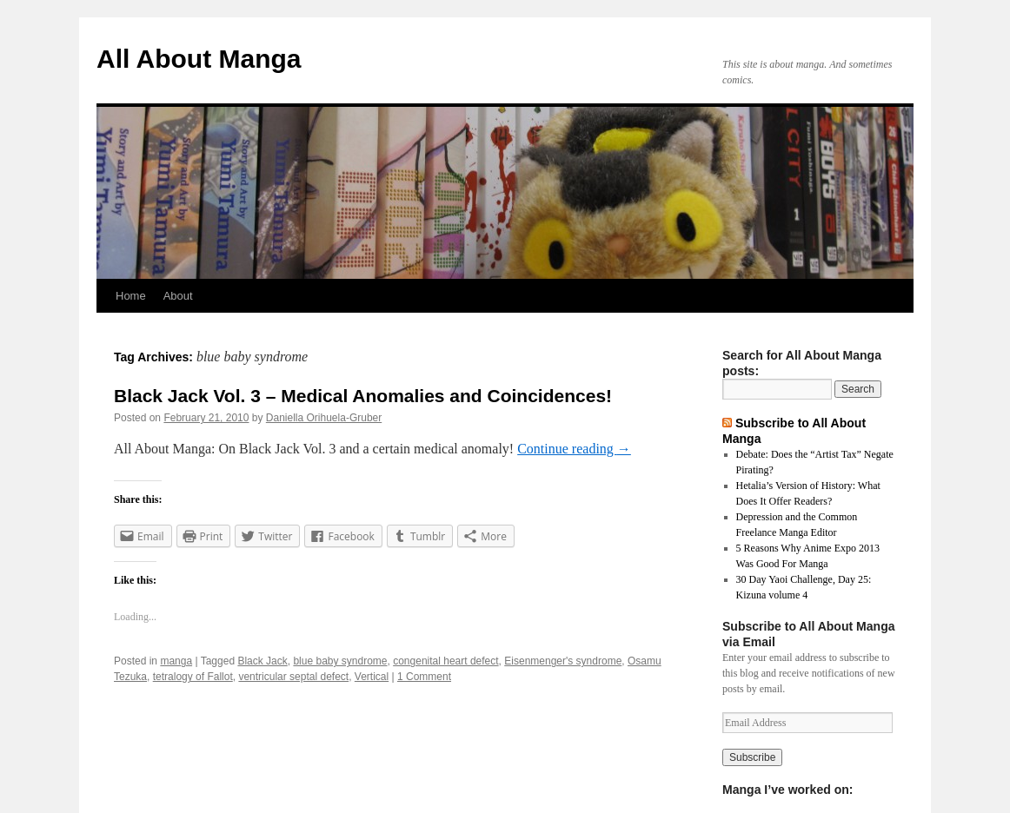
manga (176, 661)
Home (131, 295)
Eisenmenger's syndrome (562, 661)
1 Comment (424, 677)
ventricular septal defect (293, 677)
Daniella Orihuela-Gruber (324, 418)
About (178, 295)
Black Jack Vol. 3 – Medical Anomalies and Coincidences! (363, 396)
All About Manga (199, 58)
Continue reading (574, 448)
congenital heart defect (445, 661)
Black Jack (262, 661)
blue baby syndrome (340, 661)
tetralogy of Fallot (193, 677)
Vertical (372, 677)
